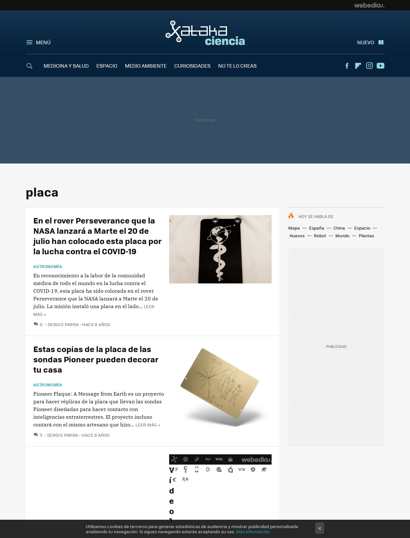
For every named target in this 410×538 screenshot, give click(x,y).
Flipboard (358, 66)
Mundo (342, 235)
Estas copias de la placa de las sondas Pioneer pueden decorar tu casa (96, 359)
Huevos (297, 235)
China (339, 228)
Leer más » (147, 425)
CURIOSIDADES (192, 65)
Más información (253, 531)
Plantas (366, 235)
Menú (43, 42)
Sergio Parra (63, 324)
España (316, 228)
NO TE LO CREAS (237, 65)
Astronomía (47, 266)
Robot (320, 235)
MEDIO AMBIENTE (146, 65)
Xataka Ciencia (205, 32)
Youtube (380, 66)
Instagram (369, 66)
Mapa (294, 228)
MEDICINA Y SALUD (66, 65)
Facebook (347, 66)
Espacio (362, 228)
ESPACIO (106, 65)
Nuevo (365, 42)
